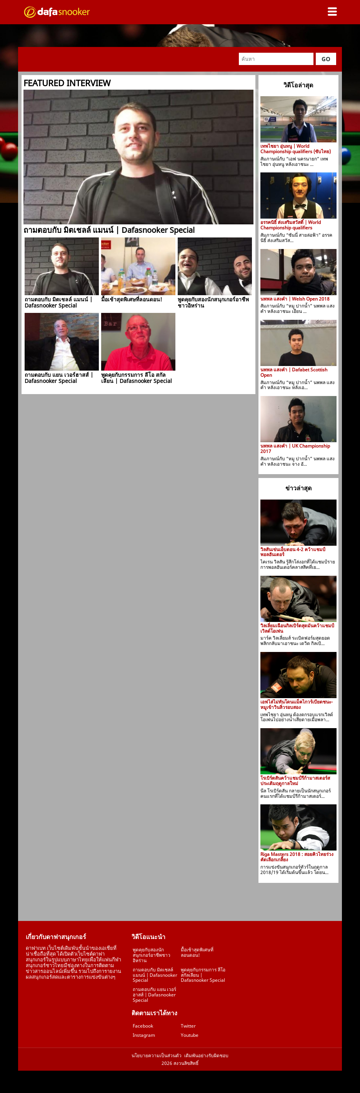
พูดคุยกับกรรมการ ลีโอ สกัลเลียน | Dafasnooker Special (203, 975)
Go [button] (326, 59)
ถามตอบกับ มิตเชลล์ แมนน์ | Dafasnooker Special (155, 975)
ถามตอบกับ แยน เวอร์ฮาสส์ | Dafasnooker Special (154, 994)
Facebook (143, 1026)
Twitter (188, 1026)
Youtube (189, 1035)
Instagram (144, 1035)
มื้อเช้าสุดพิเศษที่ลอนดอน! (197, 952)
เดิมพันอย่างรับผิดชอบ (206, 1055)
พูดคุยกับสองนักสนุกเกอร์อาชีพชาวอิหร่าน (151, 955)
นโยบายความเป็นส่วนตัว (157, 1055)
